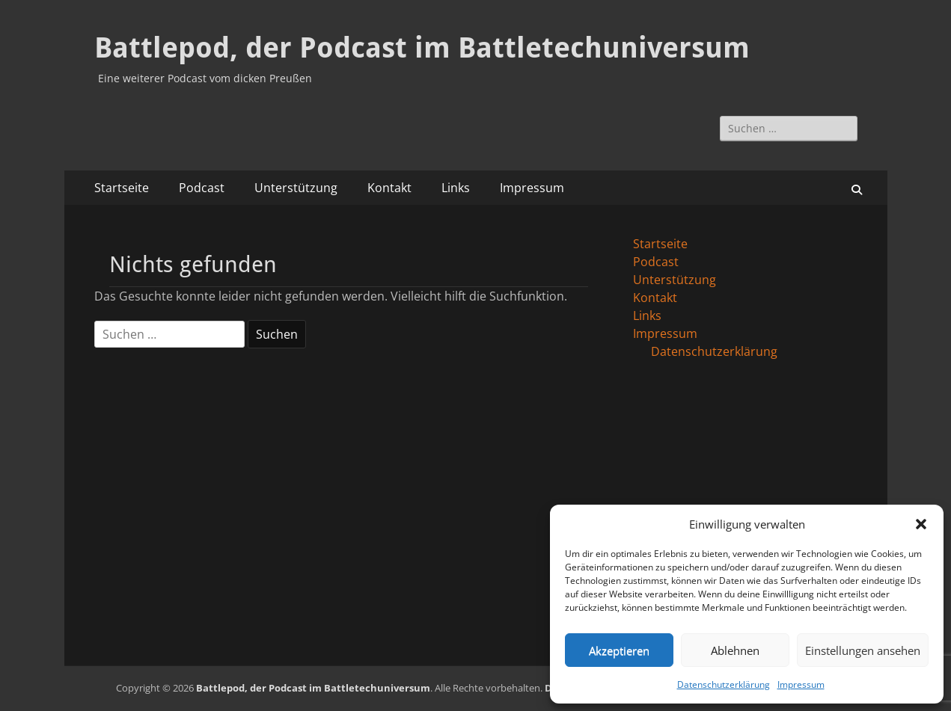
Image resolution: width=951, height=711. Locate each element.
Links (455, 187)
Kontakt (389, 187)
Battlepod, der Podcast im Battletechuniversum (422, 47)
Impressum (801, 684)
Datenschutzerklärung (723, 684)
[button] (921, 524)
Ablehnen (735, 650)
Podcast (201, 187)
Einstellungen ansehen (862, 650)
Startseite (121, 187)
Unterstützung (295, 187)
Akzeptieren (619, 650)
